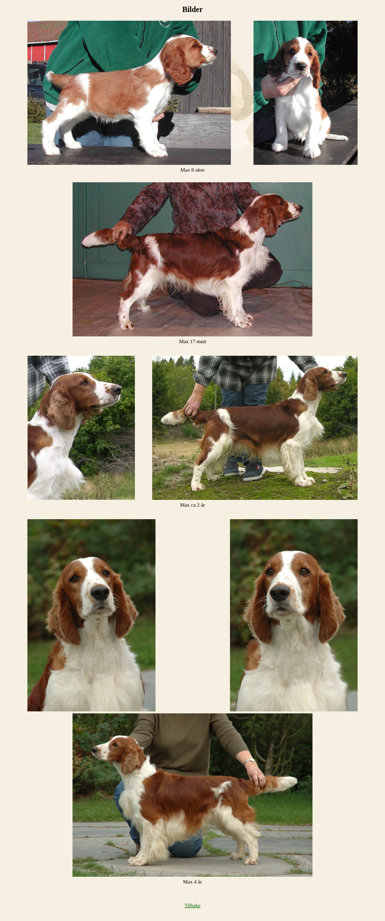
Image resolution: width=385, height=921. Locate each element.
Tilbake (192, 905)
